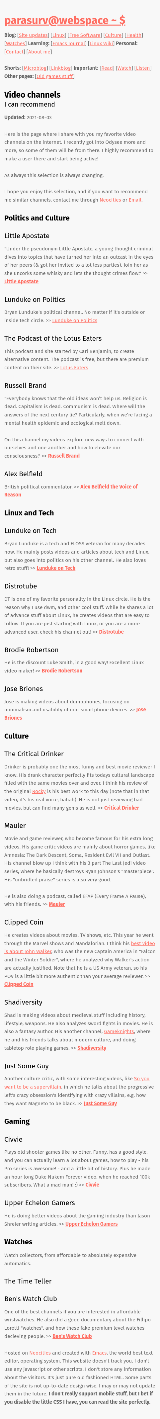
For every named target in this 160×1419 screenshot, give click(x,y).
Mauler (57, 904)
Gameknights (119, 1031)
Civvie (92, 1185)
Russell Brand (64, 456)
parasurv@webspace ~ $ (64, 20)
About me (39, 52)
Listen (143, 68)
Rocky (39, 791)
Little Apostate (21, 282)
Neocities (110, 200)
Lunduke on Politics (74, 320)
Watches (15, 43)
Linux (58, 35)
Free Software (85, 35)
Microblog (35, 68)
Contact (15, 52)
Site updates (33, 35)
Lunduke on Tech (56, 568)
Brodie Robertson (62, 671)
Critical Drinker (121, 808)
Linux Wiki (101, 43)
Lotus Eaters (74, 368)
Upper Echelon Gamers (91, 1224)
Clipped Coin (19, 984)
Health (133, 35)
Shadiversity (91, 1048)
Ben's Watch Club (72, 1336)
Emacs (99, 1353)
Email (135, 200)
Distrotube (111, 632)
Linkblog (61, 68)
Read (107, 68)
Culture (113, 35)
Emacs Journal (68, 43)
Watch (124, 68)
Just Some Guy (100, 1104)
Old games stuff (55, 76)
